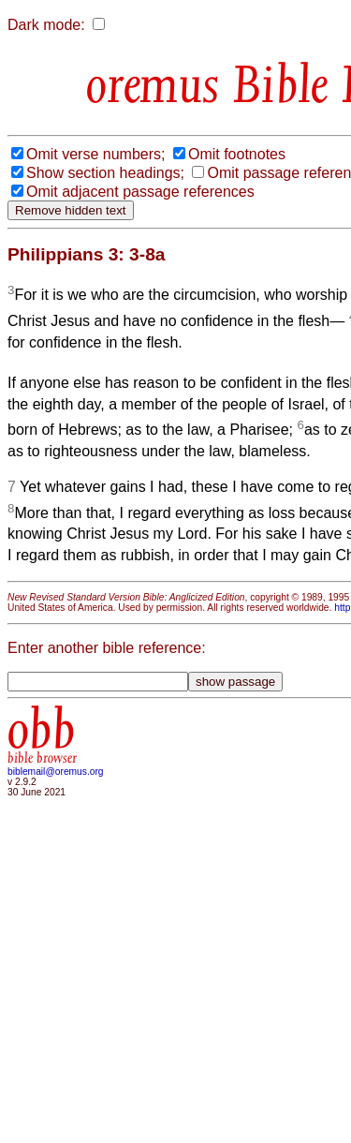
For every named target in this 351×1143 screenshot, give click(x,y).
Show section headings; (105, 173)
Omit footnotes (236, 154)
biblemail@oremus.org (55, 771)
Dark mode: (46, 25)
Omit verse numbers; (95, 154)
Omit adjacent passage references (140, 192)
